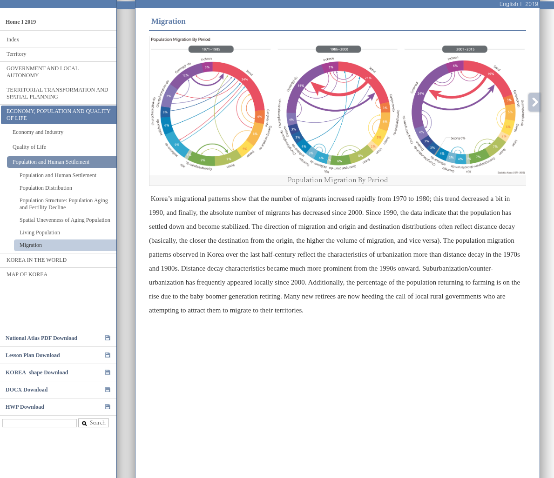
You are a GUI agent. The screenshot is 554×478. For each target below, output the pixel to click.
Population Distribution (46, 188)
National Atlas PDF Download (41, 338)
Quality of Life (29, 147)
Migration (31, 245)
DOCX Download (26, 389)
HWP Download (25, 407)
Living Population (40, 232)
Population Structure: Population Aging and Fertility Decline (64, 204)
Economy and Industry (38, 132)
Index (13, 39)
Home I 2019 (21, 22)
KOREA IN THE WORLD (37, 260)
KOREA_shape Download (37, 372)
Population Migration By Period (338, 180)
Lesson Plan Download (33, 355)
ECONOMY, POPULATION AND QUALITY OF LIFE (59, 114)
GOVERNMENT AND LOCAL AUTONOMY (43, 72)
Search (93, 423)
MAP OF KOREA (27, 274)
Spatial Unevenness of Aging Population (65, 220)
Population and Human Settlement (51, 162)
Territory (16, 54)
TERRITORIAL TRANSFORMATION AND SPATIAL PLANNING (57, 93)
